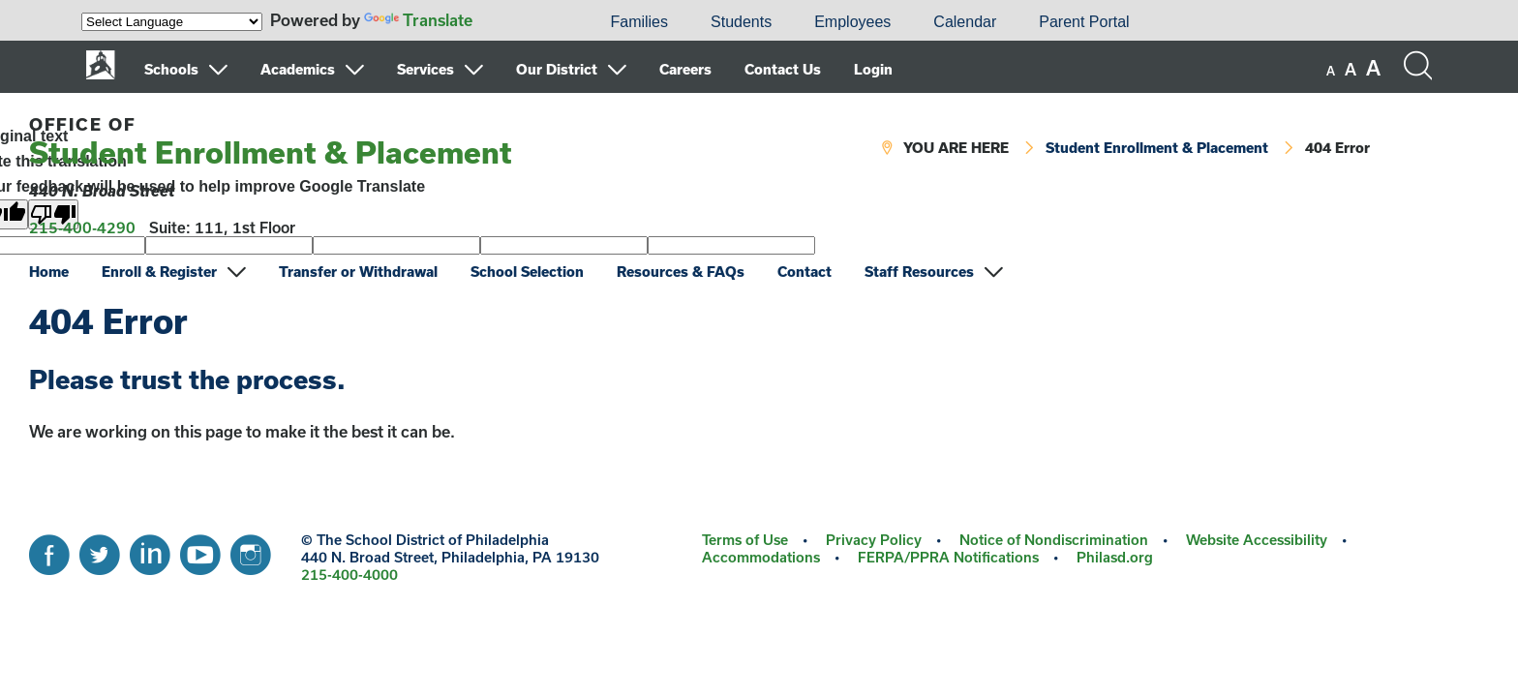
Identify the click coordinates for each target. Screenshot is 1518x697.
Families (639, 22)
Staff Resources (919, 271)
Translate (418, 20)
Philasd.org (1115, 557)
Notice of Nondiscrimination (1053, 539)
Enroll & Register (159, 271)
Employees (852, 22)
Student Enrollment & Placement (270, 141)
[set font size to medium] (1350, 69)
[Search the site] (1417, 65)
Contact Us (782, 69)
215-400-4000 (349, 574)
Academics (297, 69)
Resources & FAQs (680, 271)
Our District (556, 69)
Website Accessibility (1256, 539)
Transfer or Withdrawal (358, 271)
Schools (171, 69)
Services (425, 69)
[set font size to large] (1373, 67)
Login (873, 69)
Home (49, 271)
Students (741, 22)
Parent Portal (1084, 22)
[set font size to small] (1330, 70)
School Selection (527, 271)
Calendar (964, 22)
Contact (804, 271)
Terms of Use (745, 539)
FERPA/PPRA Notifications (948, 557)
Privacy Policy (874, 539)
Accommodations (761, 557)
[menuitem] (522, 22)
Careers (685, 69)
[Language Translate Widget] (171, 22)
